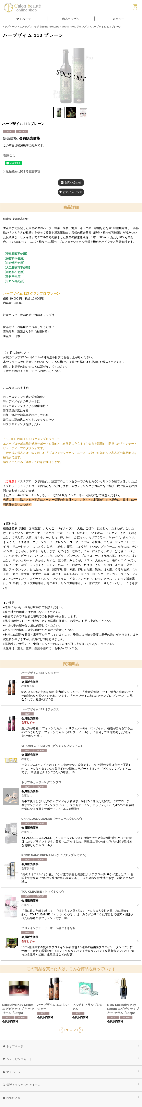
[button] (118, 18)
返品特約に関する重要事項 (21, 171)
